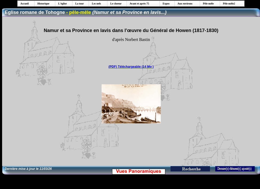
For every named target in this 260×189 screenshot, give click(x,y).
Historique (42, 3)
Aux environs (184, 3)
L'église (61, 3)
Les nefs (95, 3)
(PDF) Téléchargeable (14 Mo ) (130, 67)
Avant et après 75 (138, 3)
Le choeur (115, 3)
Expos (165, 3)
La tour (78, 3)
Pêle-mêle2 (228, 3)
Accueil (24, 3)
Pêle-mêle (207, 3)
